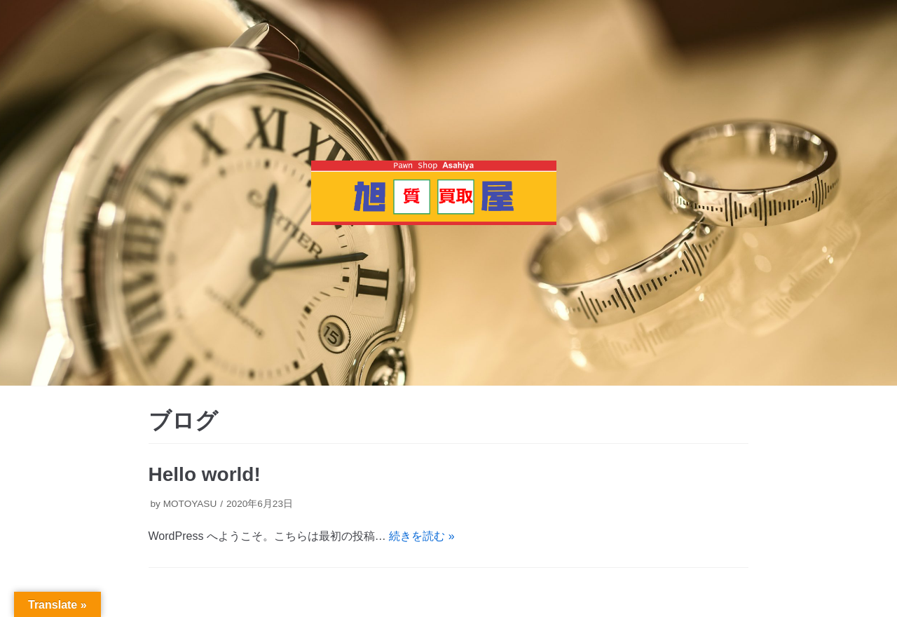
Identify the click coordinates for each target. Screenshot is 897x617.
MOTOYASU (190, 504)
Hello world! (205, 474)
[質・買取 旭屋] (433, 193)
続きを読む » (421, 536)
